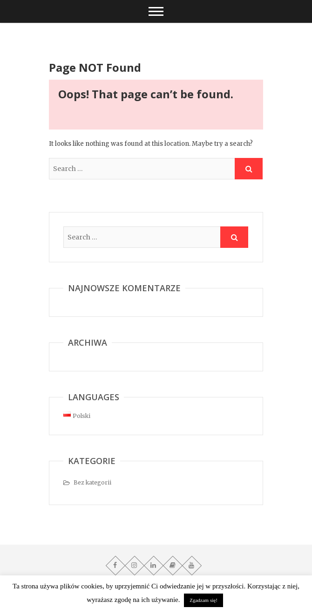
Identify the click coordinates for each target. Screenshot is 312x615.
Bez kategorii (92, 482)
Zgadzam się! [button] (203, 600)
